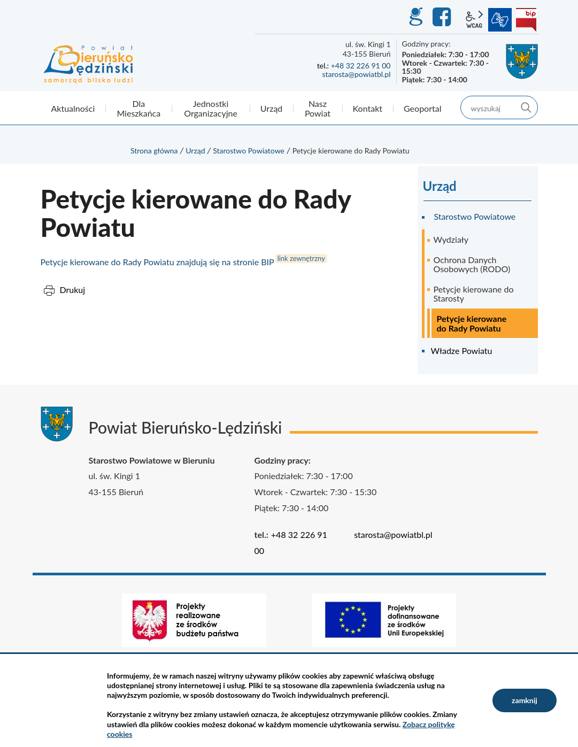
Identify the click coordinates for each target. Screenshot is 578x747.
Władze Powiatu (461, 350)
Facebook (443, 17)
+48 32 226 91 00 (361, 65)
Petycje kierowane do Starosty (474, 294)
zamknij (524, 700)
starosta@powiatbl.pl (356, 74)
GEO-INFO (415, 17)
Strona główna (154, 150)
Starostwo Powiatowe (248, 150)
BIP (526, 20)
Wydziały (451, 239)
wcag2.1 (474, 20)
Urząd (195, 150)
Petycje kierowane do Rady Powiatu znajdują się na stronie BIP (157, 262)
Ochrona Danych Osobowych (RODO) (472, 264)
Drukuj (73, 289)
